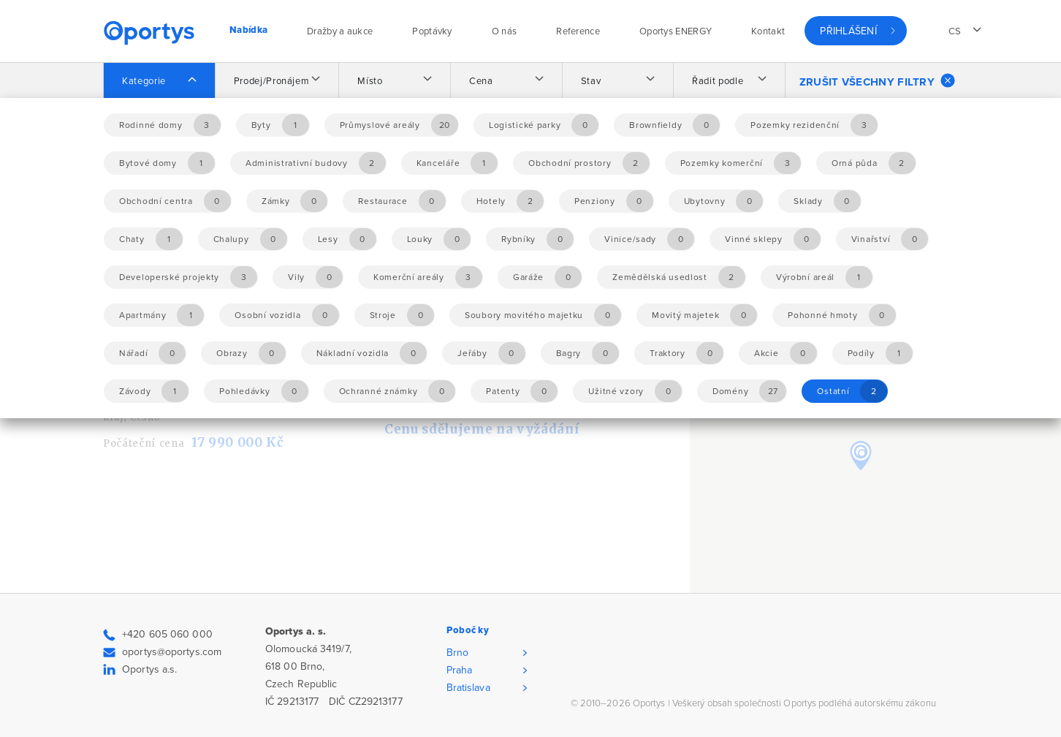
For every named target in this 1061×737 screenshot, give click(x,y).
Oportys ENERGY (675, 31)
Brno (457, 652)
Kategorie (144, 81)
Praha (459, 670)
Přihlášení (848, 31)
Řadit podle (717, 81)
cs (955, 31)
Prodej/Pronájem (272, 81)
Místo (369, 81)
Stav (591, 81)
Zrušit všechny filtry (877, 80)
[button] (861, 455)
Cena (481, 81)
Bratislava (468, 687)
